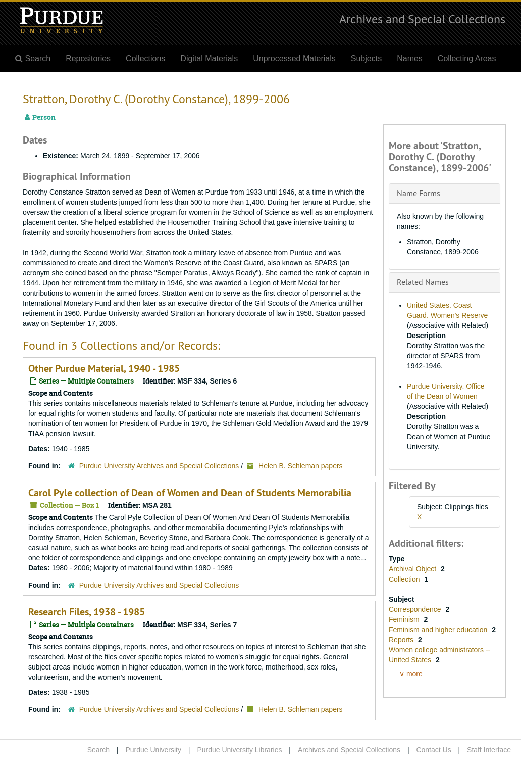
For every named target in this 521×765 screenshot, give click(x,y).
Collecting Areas (467, 58)
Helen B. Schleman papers (300, 466)
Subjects (366, 58)
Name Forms (418, 193)
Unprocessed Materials (294, 58)
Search (98, 750)
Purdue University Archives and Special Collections (159, 466)
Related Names (423, 282)
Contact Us (433, 750)
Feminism (405, 619)
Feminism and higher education (439, 630)
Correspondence (416, 609)
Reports (402, 640)
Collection (405, 579)
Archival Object (413, 569)
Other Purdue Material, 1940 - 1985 (104, 368)
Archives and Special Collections (422, 18)
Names (410, 58)
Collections (145, 58)
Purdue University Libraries (239, 750)
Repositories (88, 58)
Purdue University (153, 750)
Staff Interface (489, 750)
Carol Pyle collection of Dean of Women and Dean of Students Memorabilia (189, 492)
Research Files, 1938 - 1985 (86, 611)
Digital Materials (209, 58)
